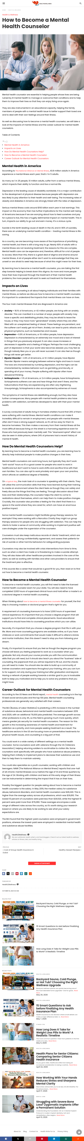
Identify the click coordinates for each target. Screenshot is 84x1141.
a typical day (12, 481)
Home (4, 10)
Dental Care (40, 1090)
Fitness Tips (40, 1021)
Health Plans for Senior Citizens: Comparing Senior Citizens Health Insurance (55, 1051)
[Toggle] (6, 141)
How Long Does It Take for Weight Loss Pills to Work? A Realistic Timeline (57, 950)
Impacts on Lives (12, 148)
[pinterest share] (17, 873)
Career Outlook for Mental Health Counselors (26, 158)
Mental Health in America (16, 145)
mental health (53, 694)
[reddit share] (30, 873)
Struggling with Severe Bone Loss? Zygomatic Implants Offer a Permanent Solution (55, 1097)
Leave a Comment (42, 863)
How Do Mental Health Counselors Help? (24, 151)
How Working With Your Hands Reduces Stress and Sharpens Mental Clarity (56, 1074)
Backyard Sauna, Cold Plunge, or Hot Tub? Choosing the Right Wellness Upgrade (57, 905)
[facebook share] (3, 873)
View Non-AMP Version (56, 1130)
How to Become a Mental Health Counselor (25, 155)
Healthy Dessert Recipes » (70, 850)
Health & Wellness (14, 10)
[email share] (12, 873)
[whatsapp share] (25, 873)
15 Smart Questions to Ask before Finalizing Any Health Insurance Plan (57, 927)
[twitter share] (8, 873)
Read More (65, 1013)
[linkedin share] (21, 873)
